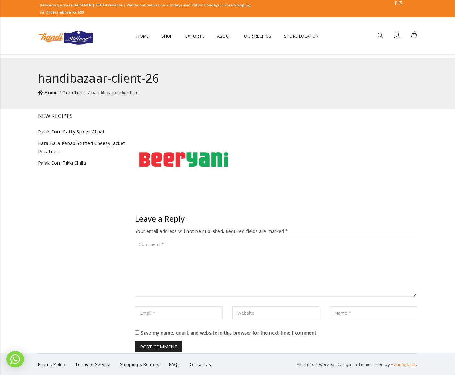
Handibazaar (403, 364)
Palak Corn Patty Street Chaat (71, 132)
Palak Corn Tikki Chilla (62, 163)
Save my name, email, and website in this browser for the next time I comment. (229, 333)
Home (51, 92)
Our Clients (74, 92)
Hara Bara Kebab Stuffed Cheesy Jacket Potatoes (81, 147)
